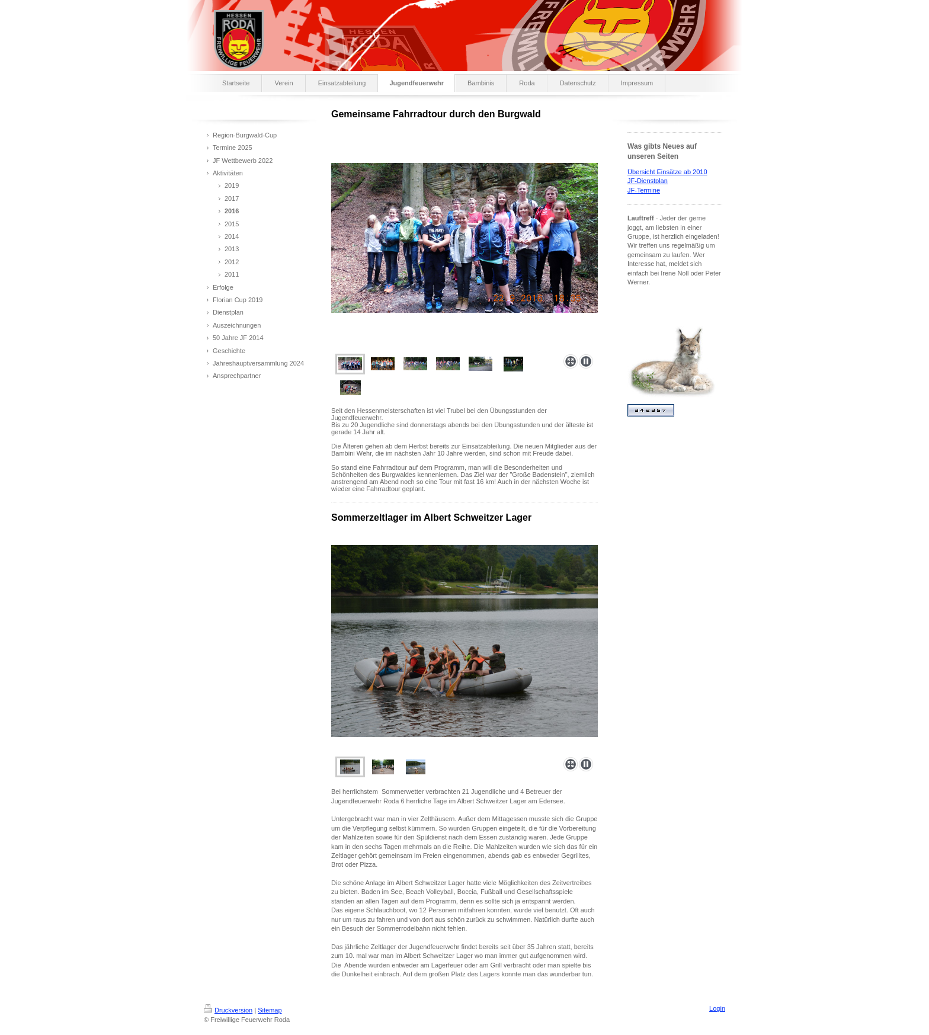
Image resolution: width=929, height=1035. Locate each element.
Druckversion (228, 1010)
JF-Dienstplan (647, 180)
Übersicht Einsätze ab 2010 (667, 171)
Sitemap (269, 1010)
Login (717, 1008)
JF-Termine (643, 190)
